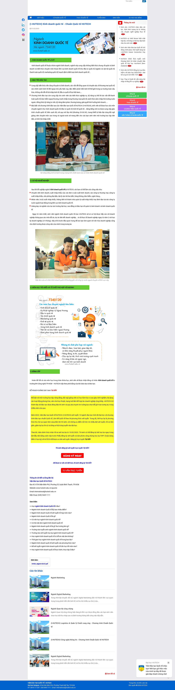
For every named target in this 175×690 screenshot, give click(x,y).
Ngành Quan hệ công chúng (62, 609)
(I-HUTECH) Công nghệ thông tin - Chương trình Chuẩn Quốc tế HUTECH (80, 640)
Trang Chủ (132, 683)
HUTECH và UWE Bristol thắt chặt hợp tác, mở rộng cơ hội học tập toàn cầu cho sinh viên (133, 41)
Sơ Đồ (139, 683)
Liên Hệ (144, 683)
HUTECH (144, 685)
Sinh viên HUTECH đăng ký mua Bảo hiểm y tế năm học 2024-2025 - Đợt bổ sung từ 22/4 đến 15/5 (133, 72)
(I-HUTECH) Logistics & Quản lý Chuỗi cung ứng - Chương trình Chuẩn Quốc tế (82, 625)
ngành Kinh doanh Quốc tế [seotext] (45, 506)
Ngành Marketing (58, 578)
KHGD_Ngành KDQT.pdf (40, 564)
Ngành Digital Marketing (61, 594)
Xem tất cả (110, 674)
